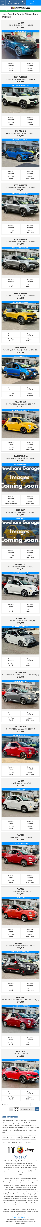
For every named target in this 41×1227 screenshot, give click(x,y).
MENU (2, 3)
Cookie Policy (25, 1217)
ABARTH (5, 1137)
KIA (4, 1142)
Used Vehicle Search (34, 3)
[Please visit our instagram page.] (20, 1157)
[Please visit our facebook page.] (25, 1157)
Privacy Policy (16, 1217)
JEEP (33, 1137)
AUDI (12, 1137)
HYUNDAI (25, 1137)
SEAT (21, 1142)
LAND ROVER (12, 1142)
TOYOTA (28, 1142)
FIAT (18, 1137)
